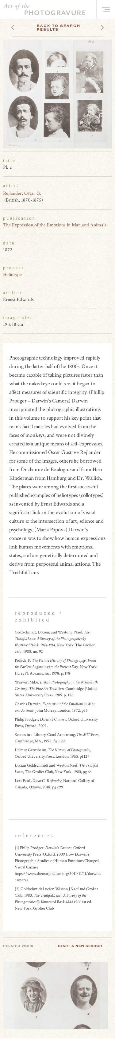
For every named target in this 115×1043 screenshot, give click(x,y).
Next (96, 26)
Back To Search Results (58, 28)
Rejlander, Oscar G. (22, 193)
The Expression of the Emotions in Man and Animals (54, 225)
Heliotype (12, 274)
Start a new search (83, 946)
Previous (24, 26)
